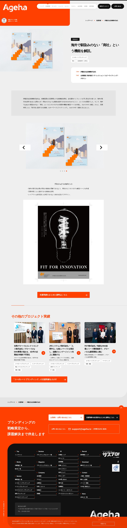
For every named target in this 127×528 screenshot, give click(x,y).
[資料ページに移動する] (102, 417)
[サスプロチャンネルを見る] (111, 454)
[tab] (66, 171)
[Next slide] (102, 147)
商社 (73, 61)
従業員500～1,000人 (83, 61)
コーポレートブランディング (79, 57)
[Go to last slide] (25, 147)
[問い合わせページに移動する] (66, 417)
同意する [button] (103, 523)
